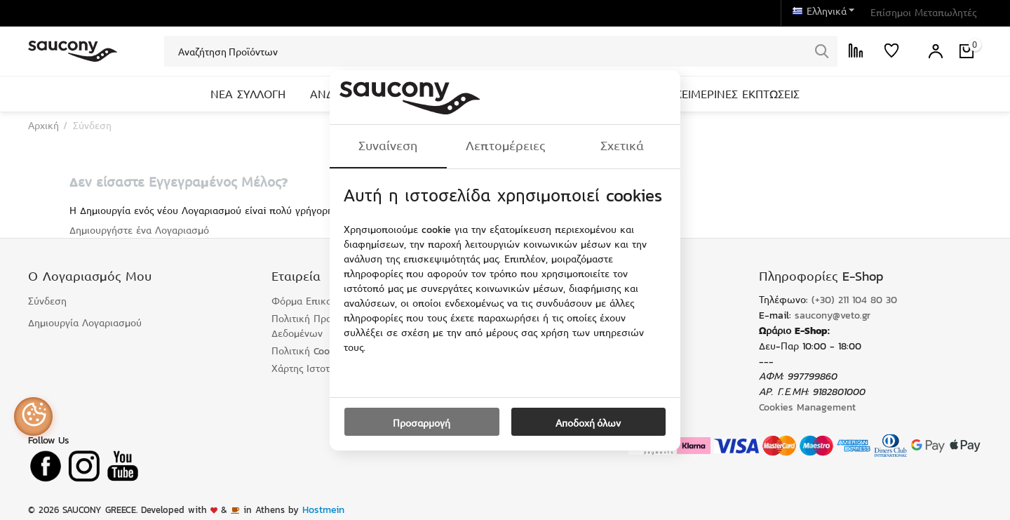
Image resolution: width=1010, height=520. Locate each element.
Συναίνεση (387, 146)
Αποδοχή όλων (588, 422)
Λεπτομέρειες (505, 146)
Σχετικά (622, 146)
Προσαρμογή (421, 422)
